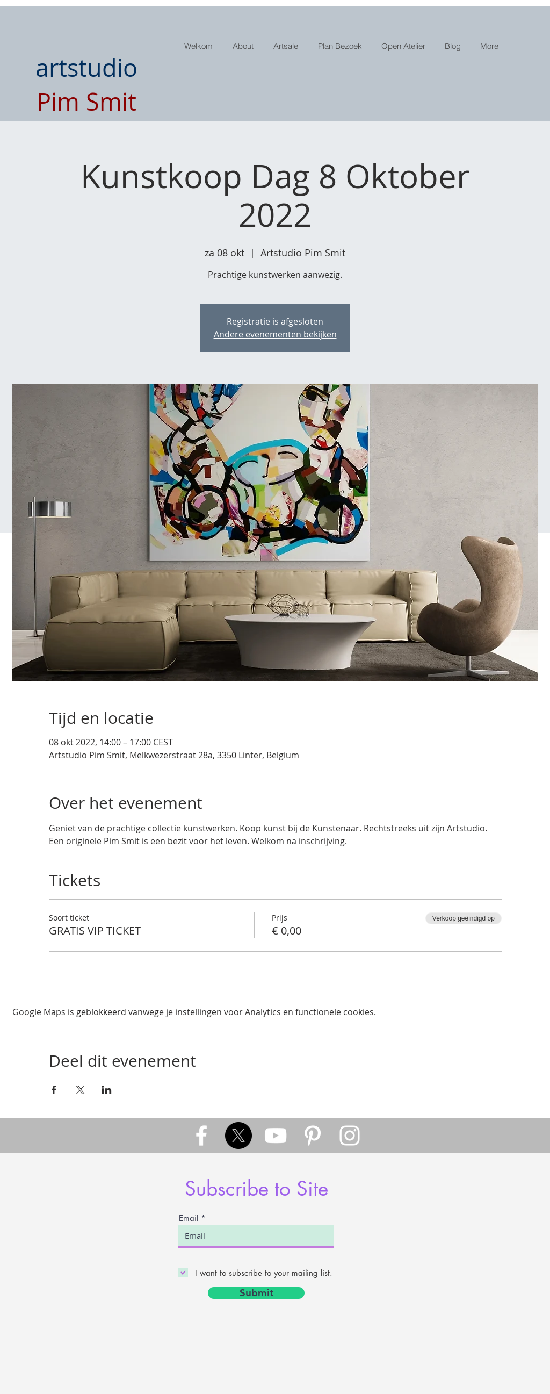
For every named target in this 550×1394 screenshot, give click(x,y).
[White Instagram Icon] (349, 1135)
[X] (238, 1135)
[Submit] (256, 1293)
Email (188, 1218)
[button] (287, 46)
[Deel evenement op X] (80, 1090)
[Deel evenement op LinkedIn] (107, 1090)
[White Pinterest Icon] (312, 1135)
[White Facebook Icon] (201, 1135)
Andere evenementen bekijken (275, 334)
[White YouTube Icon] (275, 1135)
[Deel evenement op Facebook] (54, 1090)
